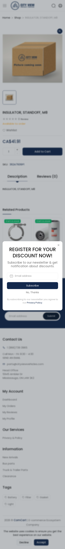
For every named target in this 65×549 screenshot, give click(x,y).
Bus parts (9, 463)
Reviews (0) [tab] (47, 176)
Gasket (42, 497)
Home (6, 17)
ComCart (20, 520)
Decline (24, 542)
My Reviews (10, 412)
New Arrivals (10, 457)
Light (9, 504)
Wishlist (10, 130)
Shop (17, 17)
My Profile (9, 418)
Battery (11, 497)
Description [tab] (17, 176)
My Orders (9, 406)
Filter (26, 497)
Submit (51, 316)
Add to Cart (42, 151)
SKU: (5, 164)
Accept (41, 542)
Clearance (9, 476)
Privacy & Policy (12, 438)
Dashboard (10, 399)
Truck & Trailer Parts (15, 470)
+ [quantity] (17, 149)
